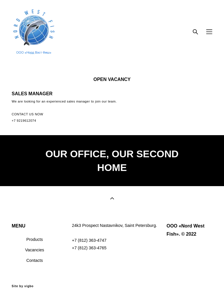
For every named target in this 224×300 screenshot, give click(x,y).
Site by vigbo (23, 286)
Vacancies (34, 250)
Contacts (34, 260)
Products (34, 239)
